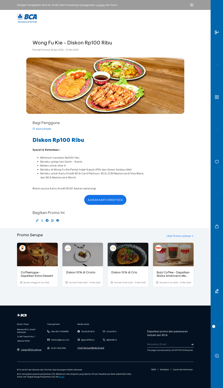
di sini (61, 376)
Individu (85, 17)
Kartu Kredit (42, 128)
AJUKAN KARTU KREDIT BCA (105, 199)
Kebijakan (164, 369)
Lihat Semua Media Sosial (90, 347)
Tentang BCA (125, 17)
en (191, 18)
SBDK (153, 369)
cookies (100, 5)
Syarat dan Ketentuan (183, 369)
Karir (145, 17)
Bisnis (103, 17)
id (185, 18)
